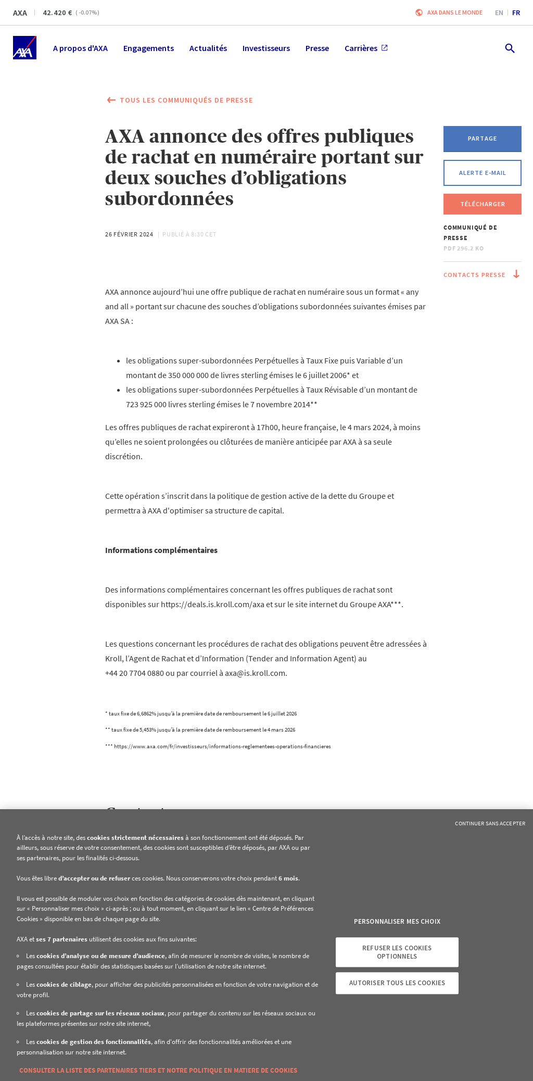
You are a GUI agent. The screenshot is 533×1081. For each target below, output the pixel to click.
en (499, 12)
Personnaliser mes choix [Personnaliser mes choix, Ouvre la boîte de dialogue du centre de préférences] (397, 921)
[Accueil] (24, 47)
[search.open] (509, 47)
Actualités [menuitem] (208, 48)
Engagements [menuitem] (148, 48)
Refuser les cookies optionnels (397, 952)
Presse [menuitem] (317, 48)
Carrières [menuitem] (366, 48)
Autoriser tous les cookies (397, 982)
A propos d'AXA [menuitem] (80, 48)
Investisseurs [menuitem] (266, 48)
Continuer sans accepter (490, 823)
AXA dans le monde (455, 12)
